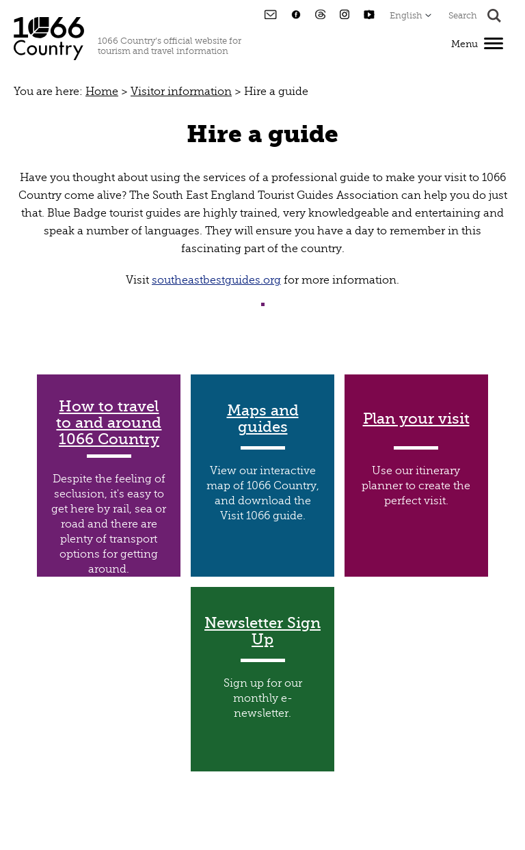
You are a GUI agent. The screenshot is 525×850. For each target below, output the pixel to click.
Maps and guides (263, 418)
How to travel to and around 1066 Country (108, 423)
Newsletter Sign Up (262, 631)
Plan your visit (416, 419)
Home (101, 91)
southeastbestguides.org (216, 280)
